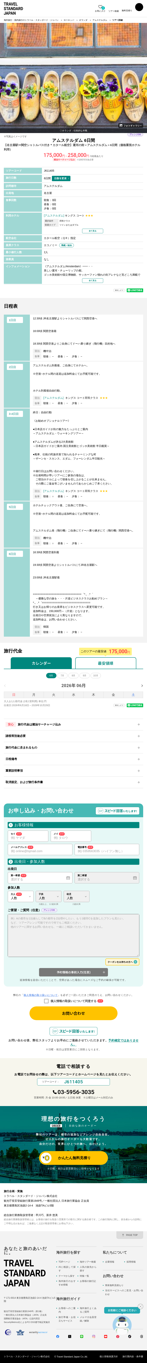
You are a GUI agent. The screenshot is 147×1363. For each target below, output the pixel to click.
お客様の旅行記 (88, 1281)
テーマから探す (67, 1276)
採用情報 (131, 1261)
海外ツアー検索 (88, 1261)
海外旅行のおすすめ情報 (67, 1283)
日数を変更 (60, 178)
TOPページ (64, 1261)
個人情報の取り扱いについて (41, 995)
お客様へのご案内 (67, 1310)
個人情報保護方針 (109, 1356)
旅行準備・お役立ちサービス (67, 1319)
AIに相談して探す (67, 1269)
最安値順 (105, 663)
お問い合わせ (73, 1013)
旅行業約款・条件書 (132, 1356)
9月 (85, 675)
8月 (73, 675)
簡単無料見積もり (114, 1285)
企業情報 (109, 1261)
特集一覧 (84, 1276)
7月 (62, 675)
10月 (95, 675)
